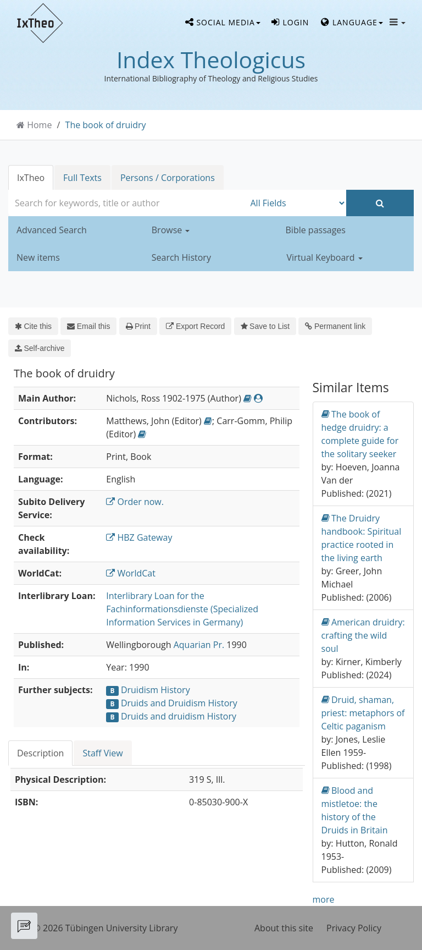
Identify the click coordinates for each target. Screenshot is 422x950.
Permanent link (335, 326)
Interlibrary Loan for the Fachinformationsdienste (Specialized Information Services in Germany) (182, 609)
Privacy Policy (353, 928)
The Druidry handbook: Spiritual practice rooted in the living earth (361, 538)
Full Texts (82, 178)
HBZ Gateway (139, 537)
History (175, 690)
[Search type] (296, 203)
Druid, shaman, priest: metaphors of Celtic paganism (363, 712)
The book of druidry (105, 125)
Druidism (139, 690)
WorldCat (131, 573)
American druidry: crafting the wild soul (363, 635)
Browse (171, 230)
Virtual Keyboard (325, 257)
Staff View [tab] (102, 753)
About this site (283, 928)
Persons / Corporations (167, 178)
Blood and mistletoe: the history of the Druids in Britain (354, 810)
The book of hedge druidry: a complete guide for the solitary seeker (360, 434)
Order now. (135, 502)
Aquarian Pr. (199, 645)
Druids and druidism (163, 716)
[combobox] (126, 203)
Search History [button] (181, 257)
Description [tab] (40, 753)
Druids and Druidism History (179, 703)
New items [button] (38, 257)
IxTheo (31, 178)
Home (39, 125)
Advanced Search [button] (51, 230)
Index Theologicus (211, 59)
